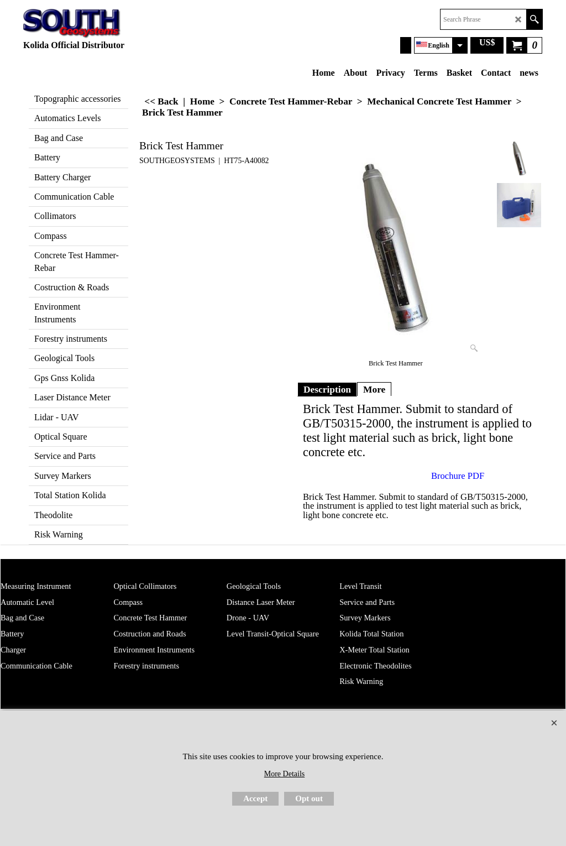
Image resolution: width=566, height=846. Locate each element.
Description (327, 389)
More (374, 389)
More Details (284, 774)
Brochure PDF (457, 476)
